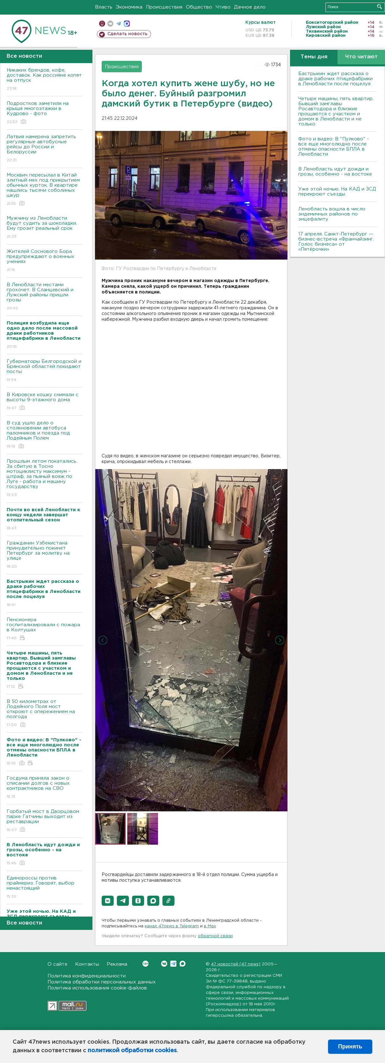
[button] (108, 901)
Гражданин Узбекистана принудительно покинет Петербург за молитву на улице (44, 555)
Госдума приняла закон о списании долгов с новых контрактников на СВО (44, 787)
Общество (199, 7)
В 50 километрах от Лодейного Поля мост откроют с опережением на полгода (44, 713)
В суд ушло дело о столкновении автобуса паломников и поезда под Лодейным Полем (44, 435)
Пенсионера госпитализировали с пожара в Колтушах (44, 629)
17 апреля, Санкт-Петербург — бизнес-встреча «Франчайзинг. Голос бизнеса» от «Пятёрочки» (336, 241)
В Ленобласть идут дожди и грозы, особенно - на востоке (335, 171)
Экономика (129, 7)
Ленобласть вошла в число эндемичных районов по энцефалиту (331, 214)
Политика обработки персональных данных (101, 982)
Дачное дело (250, 7)
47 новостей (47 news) (236, 964)
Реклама (117, 964)
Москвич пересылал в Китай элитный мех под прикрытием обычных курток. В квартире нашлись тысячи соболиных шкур (44, 189)
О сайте (57, 964)
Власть (103, 7)
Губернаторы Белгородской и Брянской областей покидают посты (44, 371)
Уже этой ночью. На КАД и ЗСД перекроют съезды (337, 191)
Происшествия (164, 7)
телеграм (119, 24)
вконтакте (110, 24)
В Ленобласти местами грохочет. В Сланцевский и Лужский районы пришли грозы (44, 297)
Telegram (173, 964)
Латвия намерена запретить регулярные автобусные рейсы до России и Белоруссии (44, 149)
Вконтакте (145, 964)
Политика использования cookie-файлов (97, 988)
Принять (350, 1046)
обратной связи (215, 936)
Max (183, 964)
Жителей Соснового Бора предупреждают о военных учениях (44, 261)
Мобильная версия (102, 24)
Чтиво (223, 7)
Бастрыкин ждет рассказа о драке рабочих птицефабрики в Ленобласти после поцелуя (335, 79)
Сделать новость (127, 34)
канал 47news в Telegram (172, 926)
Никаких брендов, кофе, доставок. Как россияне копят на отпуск (44, 79)
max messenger (127, 24)
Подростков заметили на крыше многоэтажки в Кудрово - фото (44, 113)
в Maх (210, 926)
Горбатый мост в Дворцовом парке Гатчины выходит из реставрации (44, 821)
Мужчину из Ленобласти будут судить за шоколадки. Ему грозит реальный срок (44, 227)
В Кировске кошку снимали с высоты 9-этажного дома (44, 402)
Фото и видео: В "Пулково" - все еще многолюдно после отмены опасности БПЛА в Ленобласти (333, 146)
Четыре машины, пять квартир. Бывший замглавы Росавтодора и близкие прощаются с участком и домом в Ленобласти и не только (336, 111)
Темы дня (313, 57)
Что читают (361, 57)
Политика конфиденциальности (86, 976)
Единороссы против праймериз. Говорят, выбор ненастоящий (44, 887)
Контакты (87, 964)
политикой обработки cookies (132, 1050)
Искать (379, 6)
